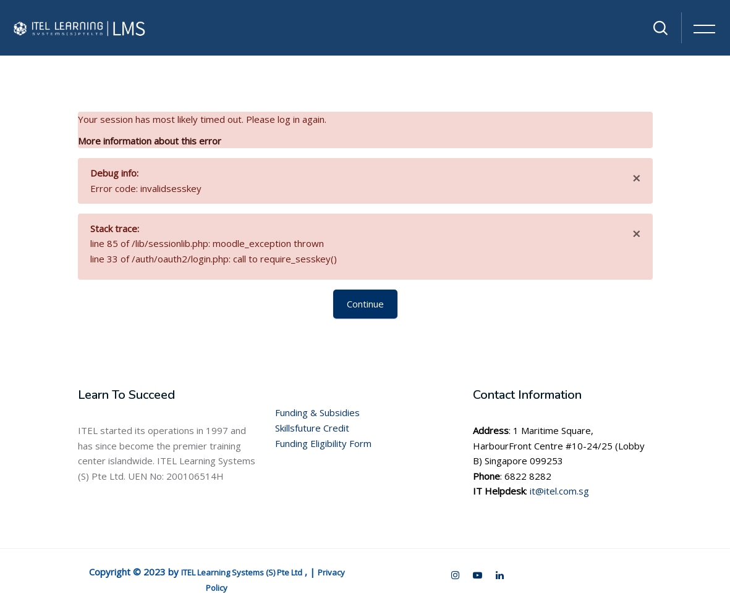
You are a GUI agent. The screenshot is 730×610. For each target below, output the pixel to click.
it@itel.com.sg (559, 491)
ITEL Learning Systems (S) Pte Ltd (241, 572)
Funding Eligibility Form (323, 443)
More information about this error (149, 141)
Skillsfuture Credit (312, 428)
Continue (365, 304)
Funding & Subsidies (317, 412)
